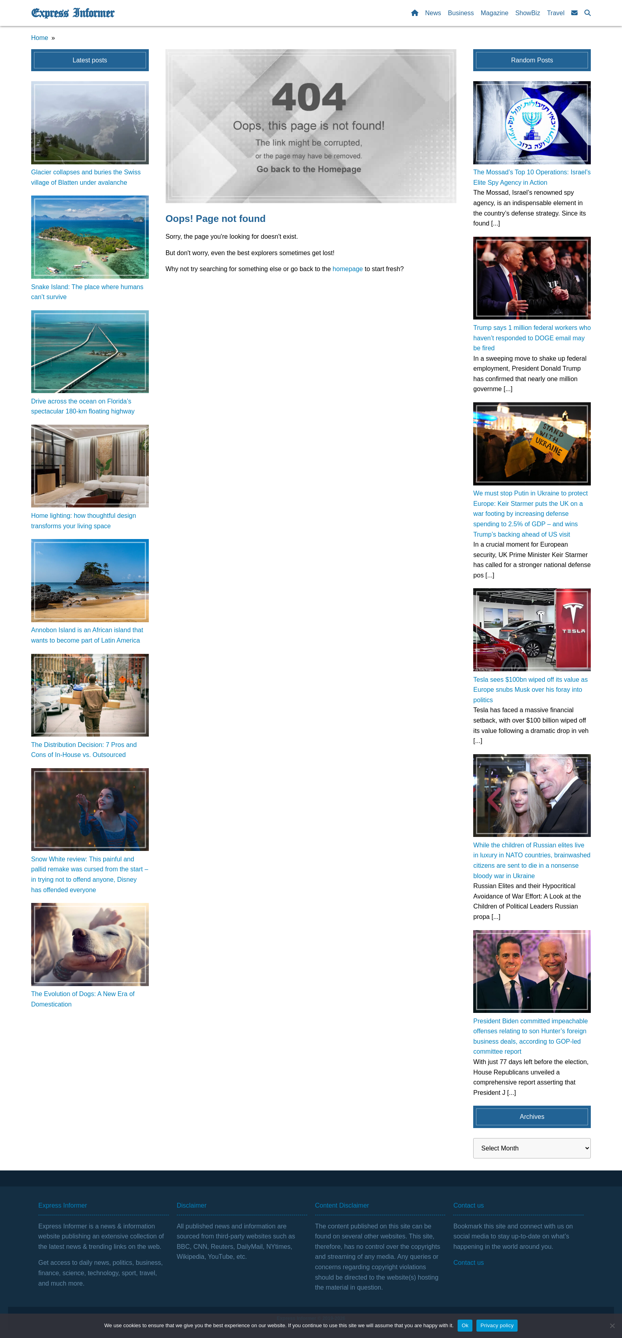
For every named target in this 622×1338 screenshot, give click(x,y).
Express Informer (72, 13)
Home (39, 37)
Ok (465, 1325)
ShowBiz (527, 13)
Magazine (494, 13)
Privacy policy (497, 1325)
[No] (612, 1326)
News (433, 13)
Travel (555, 13)
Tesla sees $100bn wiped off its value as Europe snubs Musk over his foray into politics (530, 689)
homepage (348, 269)
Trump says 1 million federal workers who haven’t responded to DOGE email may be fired (532, 337)
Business (461, 13)
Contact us (468, 1262)
